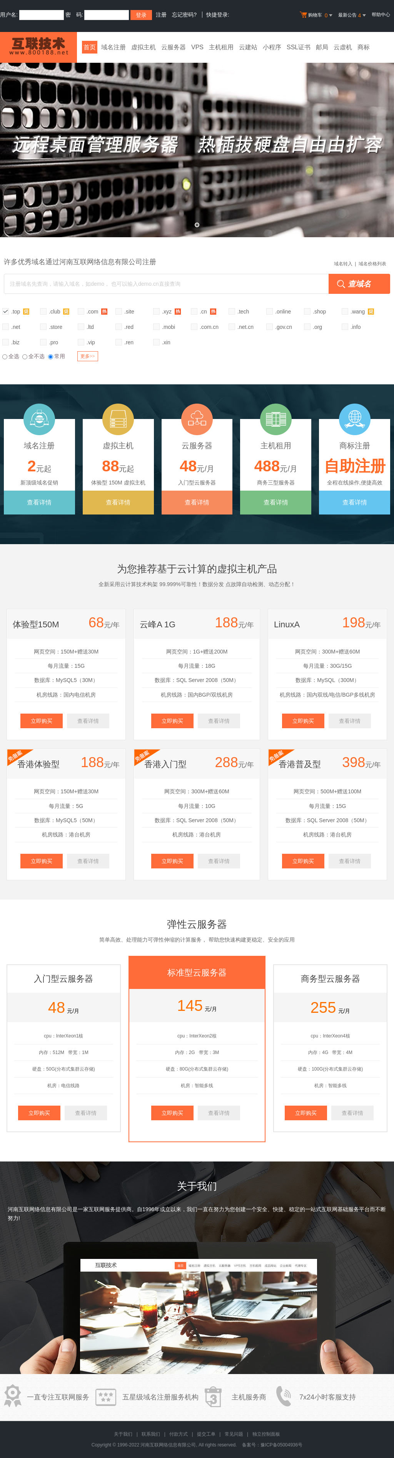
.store (55, 327)
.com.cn (209, 327)
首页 (89, 47)
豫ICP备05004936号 (281, 1445)
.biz (15, 342)
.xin (166, 342)
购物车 (317, 15)
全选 (10, 356)
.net (15, 327)
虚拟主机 (143, 47)
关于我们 (123, 1434)
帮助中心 (381, 14)
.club (59, 311)
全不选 (33, 356)
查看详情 (39, 502)
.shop (319, 311)
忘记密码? (184, 15)
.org (317, 327)
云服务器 (173, 47)
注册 (161, 15)
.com (97, 311)
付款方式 (178, 1434)
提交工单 (206, 1434)
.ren (129, 342)
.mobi (168, 327)
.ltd (90, 327)
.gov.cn (283, 327)
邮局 (322, 47)
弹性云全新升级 (197, 144)
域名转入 (343, 263)
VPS (197, 47)
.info (356, 327)
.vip (91, 342)
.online (283, 311)
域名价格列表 (372, 263)
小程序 (272, 47)
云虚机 (343, 47)
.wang (362, 311)
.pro (53, 342)
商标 (363, 47)
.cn (208, 311)
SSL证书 (299, 47)
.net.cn (245, 327)
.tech (243, 311)
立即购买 (41, 721)
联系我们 (151, 1434)
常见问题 (234, 1434)
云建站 (248, 47)
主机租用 (221, 47)
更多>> (87, 356)
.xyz (171, 311)
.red (129, 327)
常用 (56, 356)
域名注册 (113, 47)
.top (20, 311)
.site (129, 311)
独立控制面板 (266, 1434)
